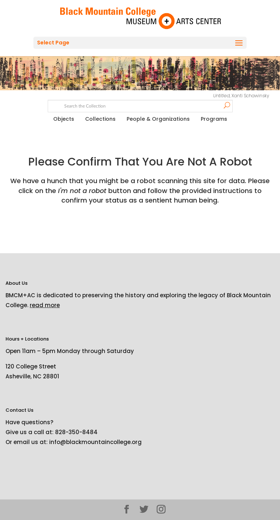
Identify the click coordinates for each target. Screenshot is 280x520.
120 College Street (31, 366)
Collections (100, 119)
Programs (214, 119)
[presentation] (67, 228)
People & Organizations (158, 119)
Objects (63, 119)
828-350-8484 (76, 432)
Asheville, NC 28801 (32, 376)
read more (45, 305)
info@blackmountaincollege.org (95, 442)
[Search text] (140, 105)
